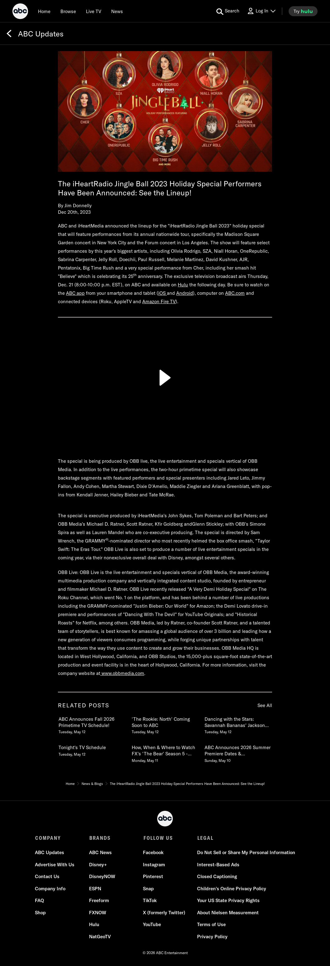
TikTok (150, 901)
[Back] (9, 33)
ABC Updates (49, 853)
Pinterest (153, 877)
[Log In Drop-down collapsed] (261, 11)
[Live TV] (93, 11)
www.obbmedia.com (122, 673)
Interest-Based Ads (218, 865)
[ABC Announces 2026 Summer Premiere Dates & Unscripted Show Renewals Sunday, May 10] (238, 752)
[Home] (44, 11)
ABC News (100, 853)
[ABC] (20, 12)
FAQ (39, 901)
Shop (40, 913)
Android (184, 293)
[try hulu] (303, 11)
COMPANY (48, 838)
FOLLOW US (157, 838)
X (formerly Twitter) (164, 913)
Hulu (183, 285)
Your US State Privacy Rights (228, 901)
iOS (162, 293)
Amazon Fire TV (159, 301)
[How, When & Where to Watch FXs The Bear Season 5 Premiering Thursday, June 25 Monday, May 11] (165, 752)
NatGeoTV (100, 937)
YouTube (152, 925)
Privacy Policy (212, 937)
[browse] (68, 11)
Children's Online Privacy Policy (231, 889)
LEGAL (205, 838)
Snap (148, 889)
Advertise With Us (55, 865)
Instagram (154, 865)
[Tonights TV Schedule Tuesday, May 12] (92, 749)
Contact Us (47, 877)
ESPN (95, 889)
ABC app (75, 293)
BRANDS (100, 838)
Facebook (153, 853)
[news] (117, 11)
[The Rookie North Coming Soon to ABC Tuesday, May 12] (165, 724)
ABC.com (235, 293)
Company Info (50, 889)
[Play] (165, 377)
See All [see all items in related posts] (264, 705)
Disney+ (98, 865)
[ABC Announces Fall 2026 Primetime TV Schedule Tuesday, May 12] (92, 724)
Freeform (99, 901)
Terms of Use (211, 925)
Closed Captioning (217, 877)
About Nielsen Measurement (227, 913)
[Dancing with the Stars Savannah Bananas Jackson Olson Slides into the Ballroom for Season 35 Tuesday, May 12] (238, 724)
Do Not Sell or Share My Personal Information (246, 853)
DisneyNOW (102, 877)
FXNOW (97, 913)
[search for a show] (227, 11)
